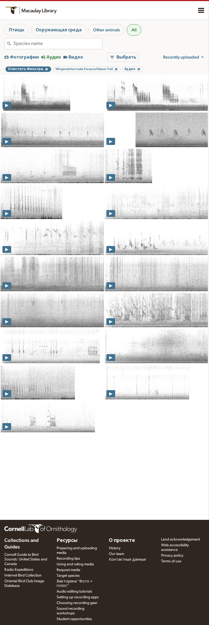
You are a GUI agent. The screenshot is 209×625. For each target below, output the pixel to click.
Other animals (106, 30)
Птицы (16, 30)
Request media (68, 570)
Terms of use (171, 561)
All (134, 30)
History (115, 548)
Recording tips (68, 558)
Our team (116, 554)
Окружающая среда (59, 30)
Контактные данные (127, 560)
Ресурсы (67, 540)
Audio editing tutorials (74, 591)
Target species (68, 576)
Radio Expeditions (18, 570)
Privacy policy (172, 555)
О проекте (122, 540)
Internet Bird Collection (23, 575)
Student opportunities (74, 619)
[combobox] (57, 43)
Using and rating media (75, 564)
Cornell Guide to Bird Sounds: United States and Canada (25, 559)
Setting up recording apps (78, 597)
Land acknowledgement (180, 539)
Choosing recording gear (77, 603)
